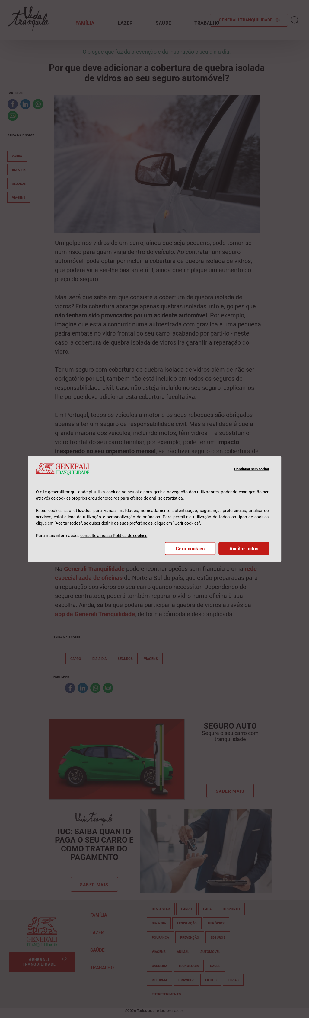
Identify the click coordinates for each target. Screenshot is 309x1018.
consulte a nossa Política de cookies (113, 535)
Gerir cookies (190, 548)
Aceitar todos (243, 548)
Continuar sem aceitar (251, 469)
